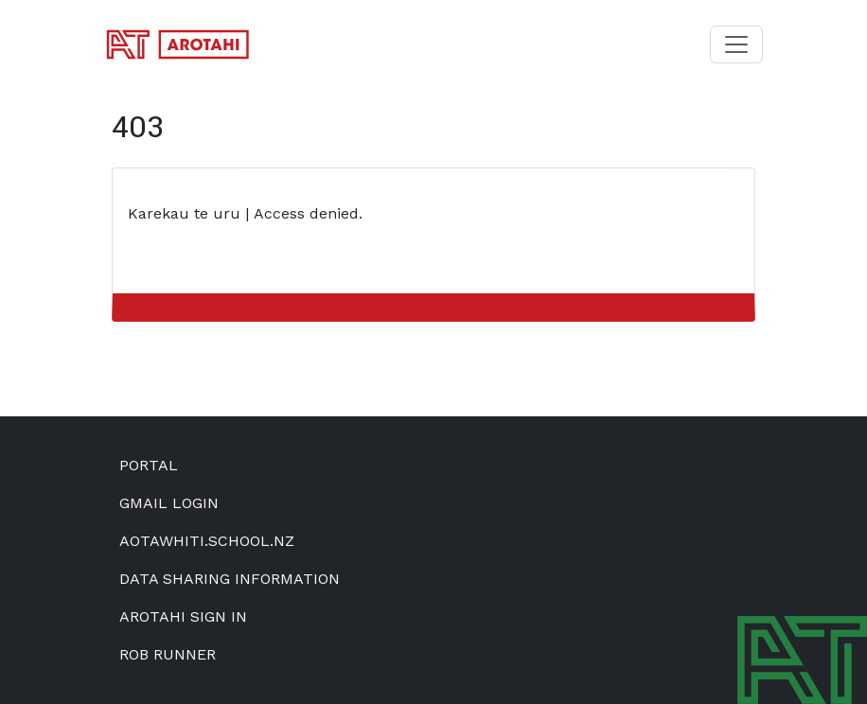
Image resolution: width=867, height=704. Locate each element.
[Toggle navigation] (736, 44)
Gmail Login (169, 503)
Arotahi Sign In (183, 616)
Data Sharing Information (229, 579)
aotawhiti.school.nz (206, 541)
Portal (148, 465)
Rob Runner (167, 654)
